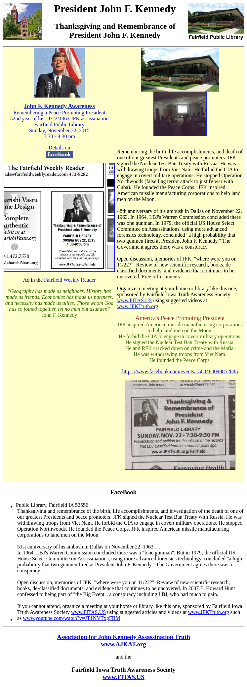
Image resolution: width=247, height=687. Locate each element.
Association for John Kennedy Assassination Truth (123, 636)
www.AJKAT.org (123, 644)
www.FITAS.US (134, 300)
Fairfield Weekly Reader (70, 280)
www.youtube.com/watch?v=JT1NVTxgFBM (71, 618)
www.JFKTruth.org (137, 306)
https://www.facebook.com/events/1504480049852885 (180, 371)
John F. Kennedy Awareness (59, 106)
